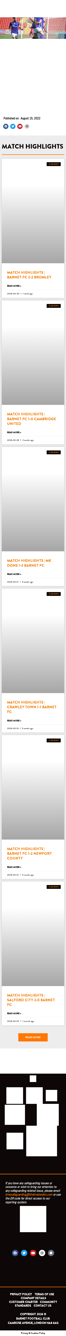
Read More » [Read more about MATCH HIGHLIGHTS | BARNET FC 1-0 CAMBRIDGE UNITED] (14, 432)
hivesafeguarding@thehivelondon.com (28, 1194)
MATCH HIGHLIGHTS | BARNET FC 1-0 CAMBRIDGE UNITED (31, 418)
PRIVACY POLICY (21, 1294)
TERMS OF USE (44, 1294)
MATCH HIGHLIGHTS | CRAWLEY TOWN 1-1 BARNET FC (31, 707)
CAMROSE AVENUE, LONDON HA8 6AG (33, 1323)
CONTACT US (42, 1306)
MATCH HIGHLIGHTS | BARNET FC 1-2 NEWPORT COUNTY (29, 853)
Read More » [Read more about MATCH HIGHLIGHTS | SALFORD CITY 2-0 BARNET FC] (14, 1013)
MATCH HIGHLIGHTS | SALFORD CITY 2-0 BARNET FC (31, 1000)
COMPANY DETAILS (33, 1298)
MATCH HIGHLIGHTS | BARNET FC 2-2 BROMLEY (29, 275)
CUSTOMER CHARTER (23, 1302)
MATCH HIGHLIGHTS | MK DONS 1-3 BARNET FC (29, 563)
